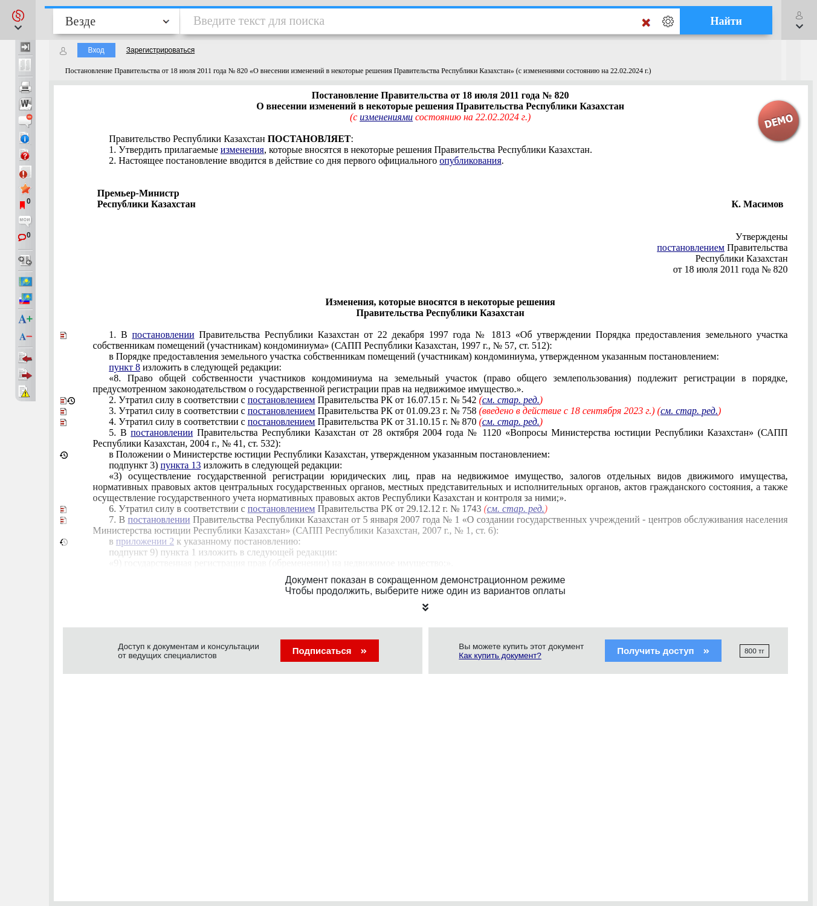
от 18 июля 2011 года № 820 (730, 269)
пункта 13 (180, 465)
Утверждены (761, 236)
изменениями (386, 117)
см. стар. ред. (689, 411)
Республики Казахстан (742, 258)
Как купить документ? (500, 655)
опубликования (470, 160)
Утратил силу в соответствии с (326, 400)
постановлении (163, 334)
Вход (96, 50)
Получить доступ (663, 651)
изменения (242, 149)
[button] (18, 20)
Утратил (415, 411)
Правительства (722, 247)
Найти (726, 21)
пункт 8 (124, 367)
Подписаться (329, 651)
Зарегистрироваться (160, 50)
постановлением (691, 247)
